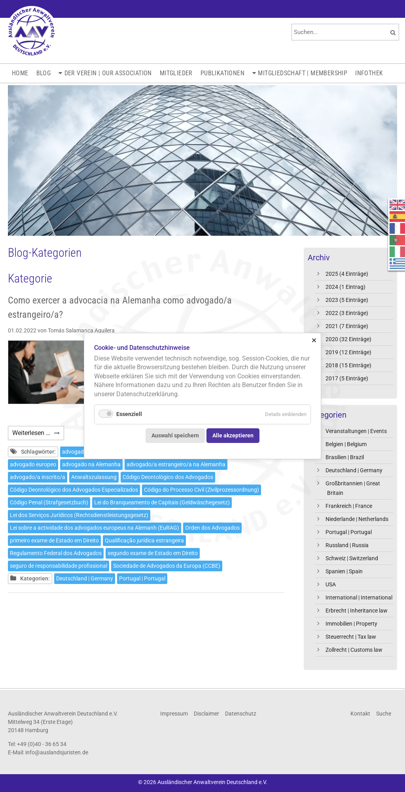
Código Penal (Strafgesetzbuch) (49, 502)
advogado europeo (33, 464)
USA (331, 584)
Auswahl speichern (175, 435)
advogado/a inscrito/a (37, 477)
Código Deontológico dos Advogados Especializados (74, 490)
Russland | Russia (347, 545)
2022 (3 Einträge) (347, 313)
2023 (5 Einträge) (347, 300)
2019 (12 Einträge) (348, 352)
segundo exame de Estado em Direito (153, 553)
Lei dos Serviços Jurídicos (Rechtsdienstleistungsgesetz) (79, 515)
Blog (43, 73)
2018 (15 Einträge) (348, 365)
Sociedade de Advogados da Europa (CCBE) (166, 566)
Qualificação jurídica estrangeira (144, 540)
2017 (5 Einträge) (347, 378)
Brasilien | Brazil (345, 457)
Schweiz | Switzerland (352, 558)
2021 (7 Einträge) (347, 326)
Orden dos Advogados (212, 528)
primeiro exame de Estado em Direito (54, 540)
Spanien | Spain (344, 571)
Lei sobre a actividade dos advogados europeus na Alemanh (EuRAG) (94, 528)
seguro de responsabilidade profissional (58, 566)
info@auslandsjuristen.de (56, 752)
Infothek (369, 73)
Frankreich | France (349, 506)
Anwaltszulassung (94, 477)
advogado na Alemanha (91, 464)
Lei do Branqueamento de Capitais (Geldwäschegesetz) (162, 502)
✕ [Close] (313, 340)
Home (20, 73)
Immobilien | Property (351, 623)
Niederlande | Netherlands (357, 519)
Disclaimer (206, 713)
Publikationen (222, 73)
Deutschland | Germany (354, 470)
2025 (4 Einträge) (347, 274)
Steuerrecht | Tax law (351, 637)
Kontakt (360, 713)
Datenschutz (240, 713)
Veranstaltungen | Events (356, 431)
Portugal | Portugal (349, 532)
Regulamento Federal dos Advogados (56, 553)
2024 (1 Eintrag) (345, 287)
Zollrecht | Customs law (354, 650)
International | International (359, 597)
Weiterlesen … (38, 434)
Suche (383, 713)
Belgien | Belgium (346, 444)
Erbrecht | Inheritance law (357, 610)
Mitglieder (176, 73)
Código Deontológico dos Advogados (168, 477)
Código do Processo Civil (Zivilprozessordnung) (201, 490)
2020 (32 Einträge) (348, 339)
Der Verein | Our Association (108, 73)
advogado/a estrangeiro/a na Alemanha (176, 464)
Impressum (174, 713)
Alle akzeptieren (233, 435)
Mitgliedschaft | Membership (302, 73)
